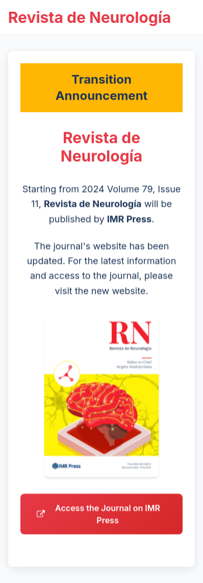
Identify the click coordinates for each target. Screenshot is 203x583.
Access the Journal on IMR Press (98, 517)
